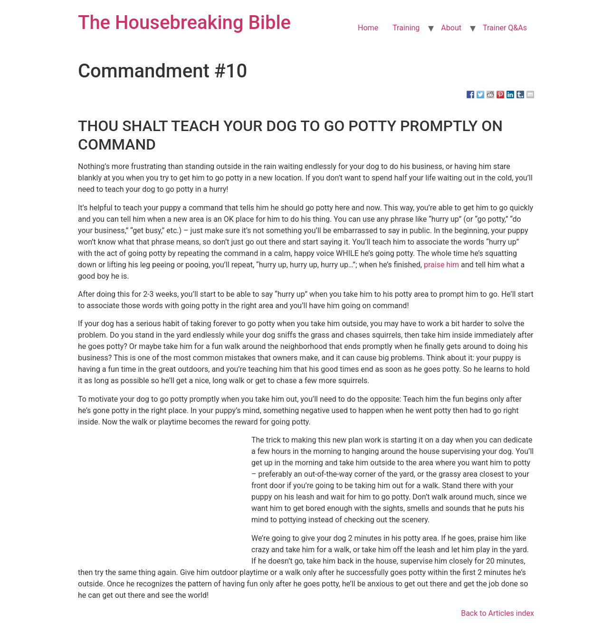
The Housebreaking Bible (184, 22)
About (451, 27)
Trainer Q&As (505, 27)
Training (406, 27)
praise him (441, 264)
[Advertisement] (175, 498)
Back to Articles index (497, 613)
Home (368, 27)
